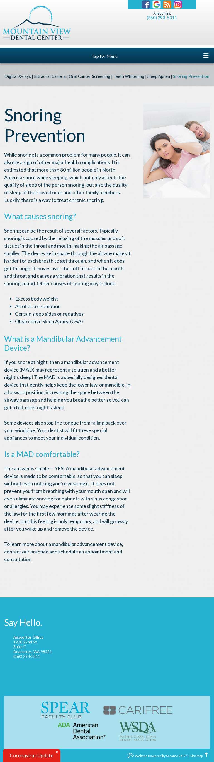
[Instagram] (178, 4)
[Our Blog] (167, 4)
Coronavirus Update (32, 755)
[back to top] (206, 756)
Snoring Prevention (191, 76)
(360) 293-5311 (162, 17)
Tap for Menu (150, 56)
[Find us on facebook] (146, 4)
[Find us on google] (156, 4)
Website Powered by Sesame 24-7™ (157, 756)
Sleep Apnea (158, 76)
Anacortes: (162, 13)
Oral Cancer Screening (89, 76)
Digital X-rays (17, 76)
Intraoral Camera (50, 76)
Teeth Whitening (128, 76)
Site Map (196, 756)
